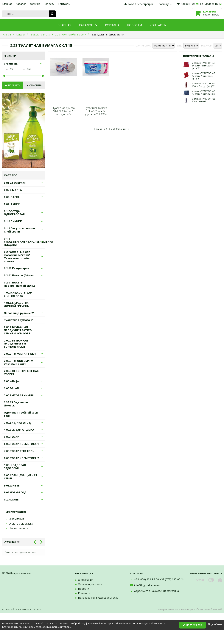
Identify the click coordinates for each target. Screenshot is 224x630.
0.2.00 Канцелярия (16, 268)
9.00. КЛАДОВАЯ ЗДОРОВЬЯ (15, 466)
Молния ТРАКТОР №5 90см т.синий (203, 100)
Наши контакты (19, 528)
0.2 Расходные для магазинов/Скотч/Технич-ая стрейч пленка (17, 256)
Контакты (64, 4)
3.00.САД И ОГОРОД (17, 423)
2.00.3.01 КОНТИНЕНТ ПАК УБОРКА (21, 372)
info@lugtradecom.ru (147, 585)
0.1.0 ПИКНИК (13, 221)
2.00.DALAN (11, 388)
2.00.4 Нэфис (12, 381)
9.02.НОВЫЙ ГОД (15, 492)
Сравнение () (211, 3)
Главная (7, 4)
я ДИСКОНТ (12, 499)
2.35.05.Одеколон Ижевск (16, 403)
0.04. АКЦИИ (12, 204)
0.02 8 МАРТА (13, 190)
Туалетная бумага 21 (19, 320)
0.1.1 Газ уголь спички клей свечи (19, 230)
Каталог (21, 4)
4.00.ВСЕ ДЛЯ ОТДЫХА (19, 429)
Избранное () (188, 3)
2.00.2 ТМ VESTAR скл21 (20, 353)
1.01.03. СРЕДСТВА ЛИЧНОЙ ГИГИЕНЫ (16, 304)
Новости (49, 4)
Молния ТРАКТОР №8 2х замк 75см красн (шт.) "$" (203, 65)
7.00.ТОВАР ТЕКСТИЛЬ (19, 451)
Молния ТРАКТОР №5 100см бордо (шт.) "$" (203, 85)
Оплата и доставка (21, 523)
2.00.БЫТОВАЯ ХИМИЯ (19, 395)
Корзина (34, 4)
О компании (16, 519)
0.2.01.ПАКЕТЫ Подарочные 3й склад (19, 284)
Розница (165, 4)
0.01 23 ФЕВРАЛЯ (15, 183)
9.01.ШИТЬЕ (12, 485)
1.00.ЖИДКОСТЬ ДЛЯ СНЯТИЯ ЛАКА (18, 294)
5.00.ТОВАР (11, 437)
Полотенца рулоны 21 (19, 313)
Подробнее (215, 624)
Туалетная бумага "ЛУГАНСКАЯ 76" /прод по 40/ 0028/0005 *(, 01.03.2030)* (64, 114)
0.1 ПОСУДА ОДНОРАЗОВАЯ (14, 212)
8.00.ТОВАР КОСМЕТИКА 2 (21, 458)
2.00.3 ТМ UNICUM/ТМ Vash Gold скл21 (18, 362)
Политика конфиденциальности (98, 597)
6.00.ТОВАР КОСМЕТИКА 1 (21, 444)
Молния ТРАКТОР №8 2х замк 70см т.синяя (203, 92)
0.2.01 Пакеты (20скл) (19, 275)
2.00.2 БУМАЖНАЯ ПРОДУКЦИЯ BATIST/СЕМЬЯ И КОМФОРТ (18, 330)
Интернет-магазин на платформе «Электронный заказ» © (190, 609)
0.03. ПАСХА (12, 197)
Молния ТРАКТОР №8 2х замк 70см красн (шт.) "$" (203, 76)
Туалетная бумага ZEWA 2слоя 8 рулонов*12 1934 (96, 111)
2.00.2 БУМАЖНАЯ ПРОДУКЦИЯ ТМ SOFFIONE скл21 (16, 344)
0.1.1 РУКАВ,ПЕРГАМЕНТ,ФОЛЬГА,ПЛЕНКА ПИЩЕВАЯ (28, 242)
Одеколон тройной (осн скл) (21, 414)
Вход (131, 4)
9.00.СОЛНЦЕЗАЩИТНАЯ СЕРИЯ (20, 476)
